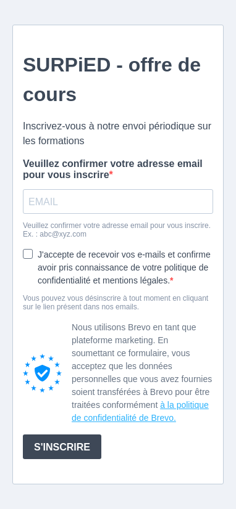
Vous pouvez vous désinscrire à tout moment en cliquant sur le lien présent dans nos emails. (115, 302)
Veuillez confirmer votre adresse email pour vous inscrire (113, 169)
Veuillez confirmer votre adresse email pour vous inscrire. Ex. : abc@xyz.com (117, 229)
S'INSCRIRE (62, 447)
